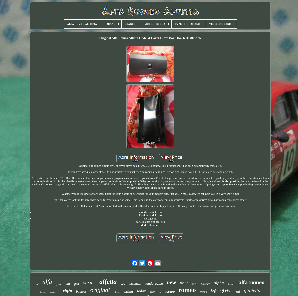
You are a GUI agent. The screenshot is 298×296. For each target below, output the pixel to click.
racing (128, 291)
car (160, 292)
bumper (81, 291)
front (184, 283)
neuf (237, 291)
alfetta (108, 281)
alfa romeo (252, 282)
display (231, 283)
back (194, 283)
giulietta (252, 290)
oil (37, 284)
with (122, 283)
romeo (187, 289)
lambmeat (135, 283)
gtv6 (225, 290)
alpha (219, 283)
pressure (205, 283)
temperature (54, 292)
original (100, 289)
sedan (141, 291)
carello (203, 291)
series (89, 282)
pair (76, 283)
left (214, 290)
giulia (58, 284)
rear (117, 291)
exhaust (169, 291)
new (171, 282)
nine (68, 283)
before (43, 292)
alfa (47, 281)
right (67, 290)
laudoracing (154, 283)
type (152, 291)
